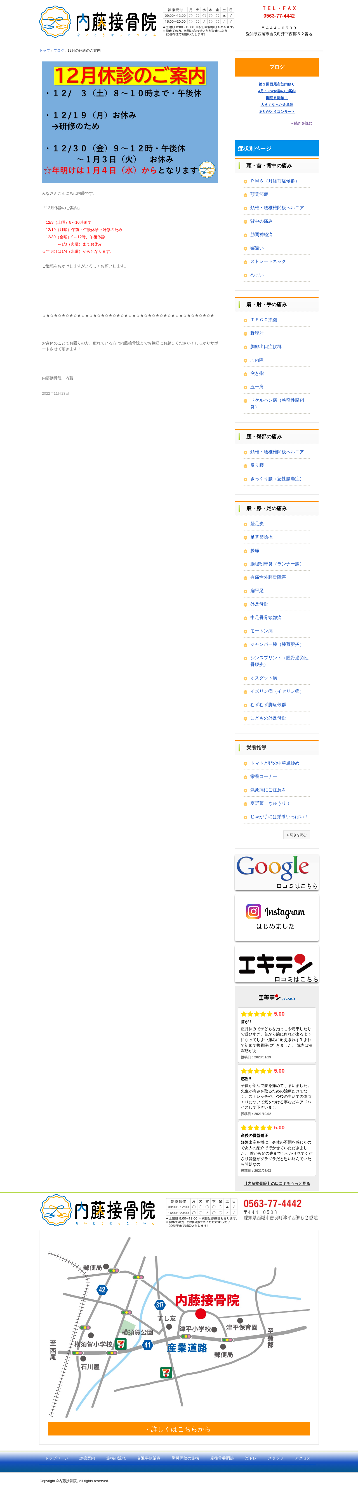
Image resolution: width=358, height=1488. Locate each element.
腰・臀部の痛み (264, 436)
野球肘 (257, 333)
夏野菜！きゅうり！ (270, 803)
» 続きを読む (301, 123)
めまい (257, 274)
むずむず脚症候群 (268, 704)
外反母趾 (259, 604)
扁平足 (257, 590)
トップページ (56, 1458)
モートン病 (261, 630)
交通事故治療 (149, 1458)
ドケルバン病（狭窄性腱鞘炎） (277, 403)
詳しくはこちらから (181, 1429)
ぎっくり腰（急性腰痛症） (277, 478)
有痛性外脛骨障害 (268, 577)
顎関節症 (259, 194)
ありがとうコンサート (277, 111)
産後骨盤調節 (222, 1458)
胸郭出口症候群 (266, 346)
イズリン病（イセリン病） (277, 691)
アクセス (302, 1458)
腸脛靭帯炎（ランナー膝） (277, 563)
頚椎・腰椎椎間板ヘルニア (277, 207)
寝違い (257, 248)
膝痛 (254, 550)
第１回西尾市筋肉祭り (277, 84)
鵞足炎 (257, 523)
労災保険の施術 (185, 1458)
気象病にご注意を (268, 789)
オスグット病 (263, 677)
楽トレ (251, 1458)
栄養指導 (256, 748)
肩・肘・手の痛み (266, 304)
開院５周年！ (277, 98)
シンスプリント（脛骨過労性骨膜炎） (279, 661)
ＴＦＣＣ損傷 (263, 319)
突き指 (257, 373)
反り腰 (257, 465)
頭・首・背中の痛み (269, 165)
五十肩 (257, 386)
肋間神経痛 (261, 234)
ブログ (276, 67)
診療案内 (87, 1458)
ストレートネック (268, 261)
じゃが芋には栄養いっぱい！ (279, 816)
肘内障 (257, 360)
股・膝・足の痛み (266, 508)
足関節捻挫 (261, 537)
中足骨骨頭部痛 (266, 617)
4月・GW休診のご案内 (277, 91)
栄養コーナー (263, 776)
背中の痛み (261, 221)
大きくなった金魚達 (277, 105)
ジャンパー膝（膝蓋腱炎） (277, 644)
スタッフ (276, 1458)
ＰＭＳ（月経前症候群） (275, 180)
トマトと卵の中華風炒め (275, 763)
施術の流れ (116, 1458)
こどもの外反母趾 (268, 718)
